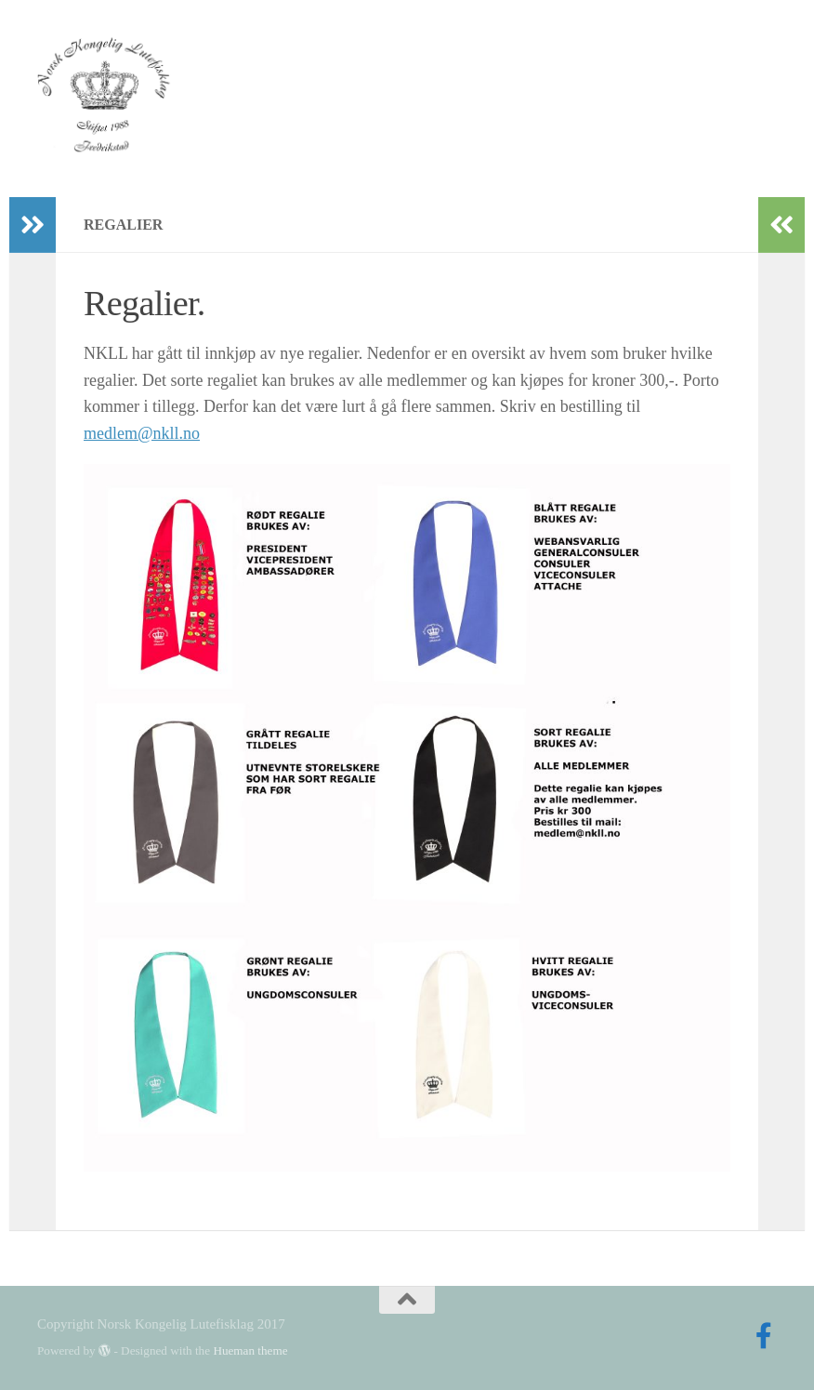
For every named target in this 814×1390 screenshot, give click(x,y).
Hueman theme (250, 1350)
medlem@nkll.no (142, 433)
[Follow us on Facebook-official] (764, 1336)
